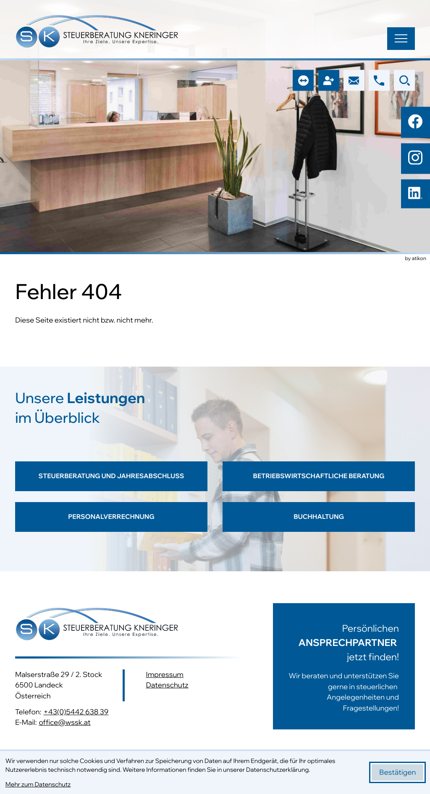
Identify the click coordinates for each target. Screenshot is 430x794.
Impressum (165, 674)
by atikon (415, 258)
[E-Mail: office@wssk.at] (353, 80)
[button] (379, 80)
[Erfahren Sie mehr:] (336, 666)
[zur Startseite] (97, 32)
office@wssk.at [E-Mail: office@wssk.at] (64, 722)
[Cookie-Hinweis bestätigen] (397, 772)
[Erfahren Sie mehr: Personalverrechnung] (111, 525)
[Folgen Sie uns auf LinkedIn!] (415, 194)
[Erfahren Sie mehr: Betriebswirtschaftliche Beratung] (319, 481)
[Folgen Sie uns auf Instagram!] (415, 158)
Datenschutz (167, 685)
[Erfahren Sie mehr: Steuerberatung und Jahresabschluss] (111, 481)
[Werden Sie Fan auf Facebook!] (415, 121)
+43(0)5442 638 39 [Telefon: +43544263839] (76, 712)
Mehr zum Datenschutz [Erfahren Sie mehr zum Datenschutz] (38, 784)
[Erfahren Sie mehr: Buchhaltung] (319, 525)
